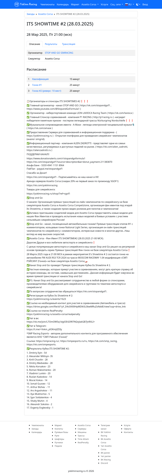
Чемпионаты (47, 4)
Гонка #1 (37, 85)
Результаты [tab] (51, 44)
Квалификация (40, 79)
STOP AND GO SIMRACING (59, 52)
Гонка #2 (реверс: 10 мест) (46, 90)
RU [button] (128, 4)
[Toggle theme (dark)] (138, 4)
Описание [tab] (34, 44)
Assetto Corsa (45, 14)
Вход (145, 4)
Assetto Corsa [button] (89, 4)
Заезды (31, 14)
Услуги (104, 4)
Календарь (63, 4)
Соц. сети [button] (115, 4)
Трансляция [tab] (68, 44)
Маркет (75, 4)
